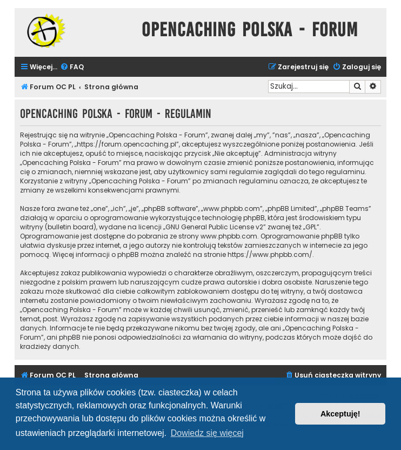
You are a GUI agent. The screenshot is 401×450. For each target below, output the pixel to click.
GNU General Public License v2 (214, 226)
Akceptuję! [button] (340, 413)
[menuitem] (72, 67)
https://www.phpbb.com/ (270, 254)
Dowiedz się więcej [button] (207, 433)
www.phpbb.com (229, 236)
